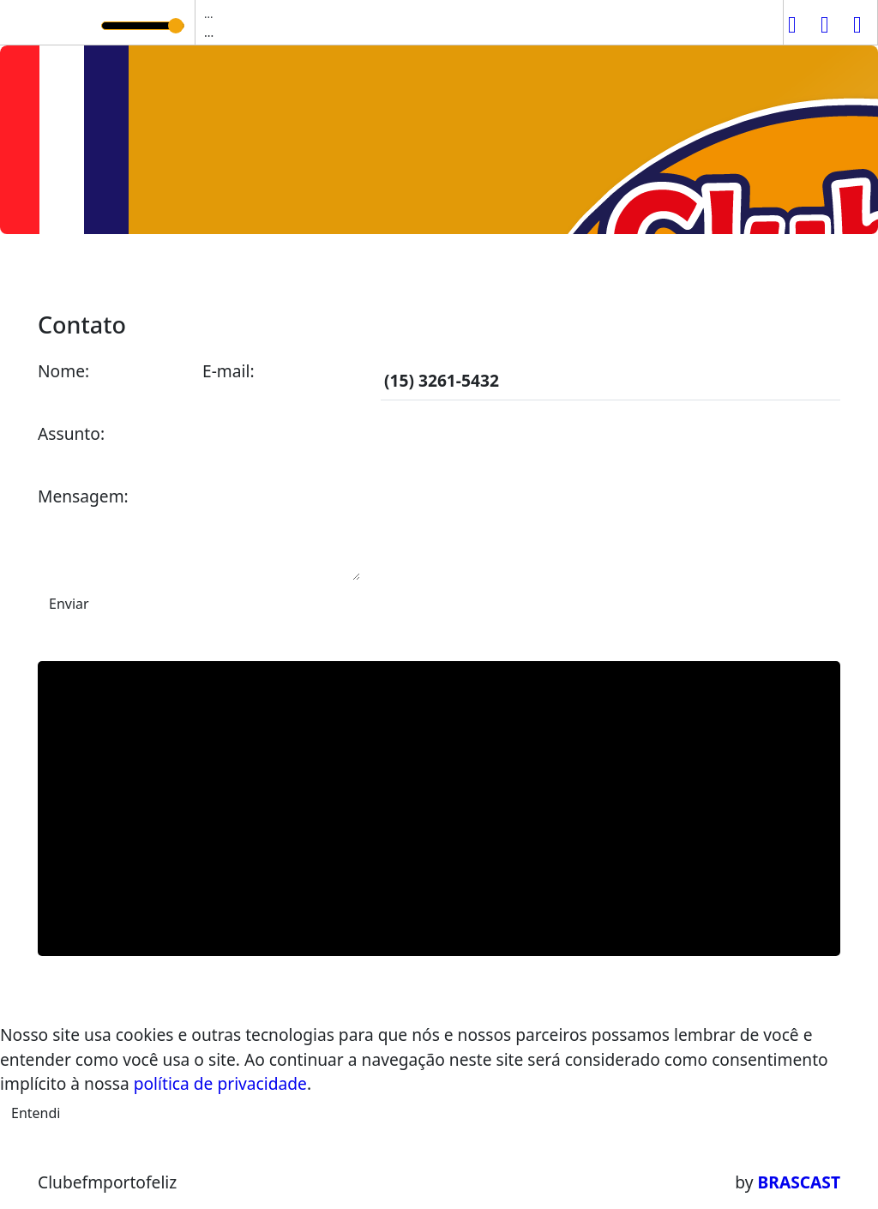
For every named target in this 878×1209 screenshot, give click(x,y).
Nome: (63, 370)
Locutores (414, 273)
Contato (571, 273)
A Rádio (138, 273)
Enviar (69, 603)
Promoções (663, 273)
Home (69, 273)
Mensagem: (83, 496)
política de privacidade (220, 1083)
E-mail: (228, 370)
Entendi (35, 1113)
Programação (237, 273)
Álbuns (497, 273)
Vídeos (333, 273)
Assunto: (71, 433)
